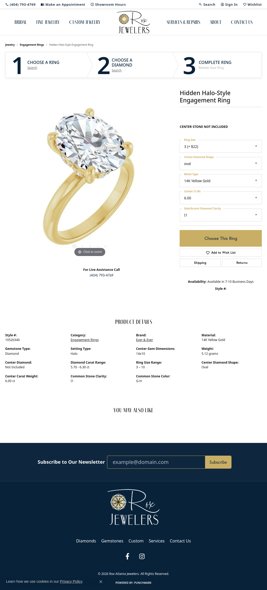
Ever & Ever (144, 340)
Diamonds (86, 541)
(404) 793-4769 (101, 275)
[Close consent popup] (100, 581)
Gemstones (112, 541)
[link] (20, 4)
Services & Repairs (183, 22)
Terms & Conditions (127, 565)
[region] (90, 180)
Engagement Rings (32, 45)
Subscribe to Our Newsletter (71, 462)
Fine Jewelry (48, 22)
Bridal (21, 22)
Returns (242, 263)
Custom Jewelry (84, 22)
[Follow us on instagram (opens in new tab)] (142, 556)
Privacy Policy (100, 565)
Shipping (200, 263)
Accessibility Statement (160, 565)
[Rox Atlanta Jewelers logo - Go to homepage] (133, 22)
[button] (207, 4)
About (215, 22)
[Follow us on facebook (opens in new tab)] (127, 556)
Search (32, 68)
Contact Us (241, 22)
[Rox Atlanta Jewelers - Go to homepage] (133, 506)
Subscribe (218, 462)
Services (157, 541)
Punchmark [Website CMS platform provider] (143, 583)
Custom (136, 541)
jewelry (10, 45)
